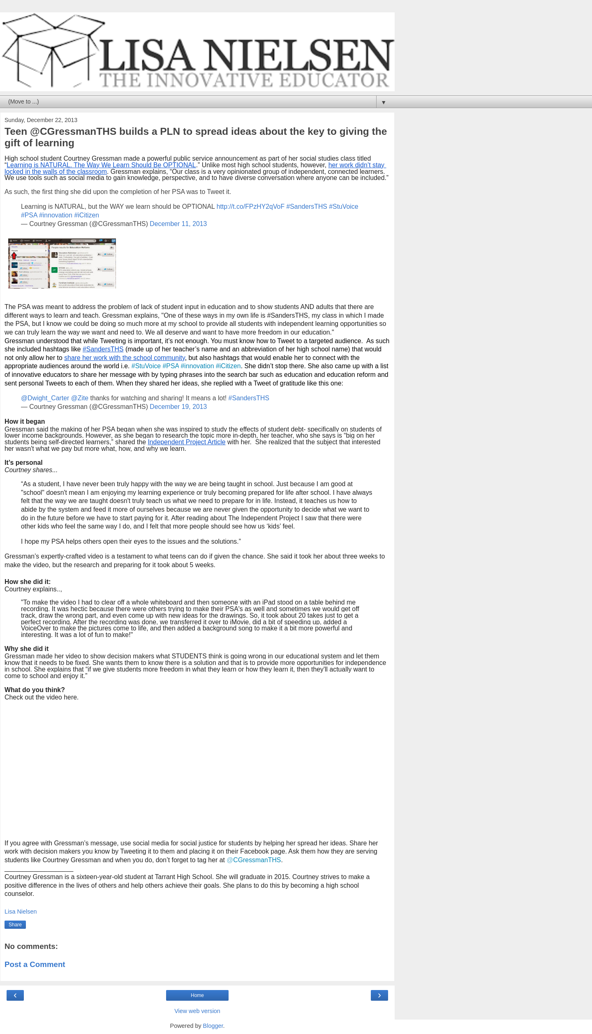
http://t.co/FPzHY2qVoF (250, 206)
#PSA (29, 215)
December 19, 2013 (178, 406)
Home (197, 995)
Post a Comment (35, 964)
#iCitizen (86, 215)
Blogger (213, 1025)
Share (15, 925)
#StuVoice (343, 206)
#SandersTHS (306, 206)
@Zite (79, 398)
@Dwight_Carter (45, 398)
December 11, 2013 (178, 223)
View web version (197, 1011)
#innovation (55, 215)
